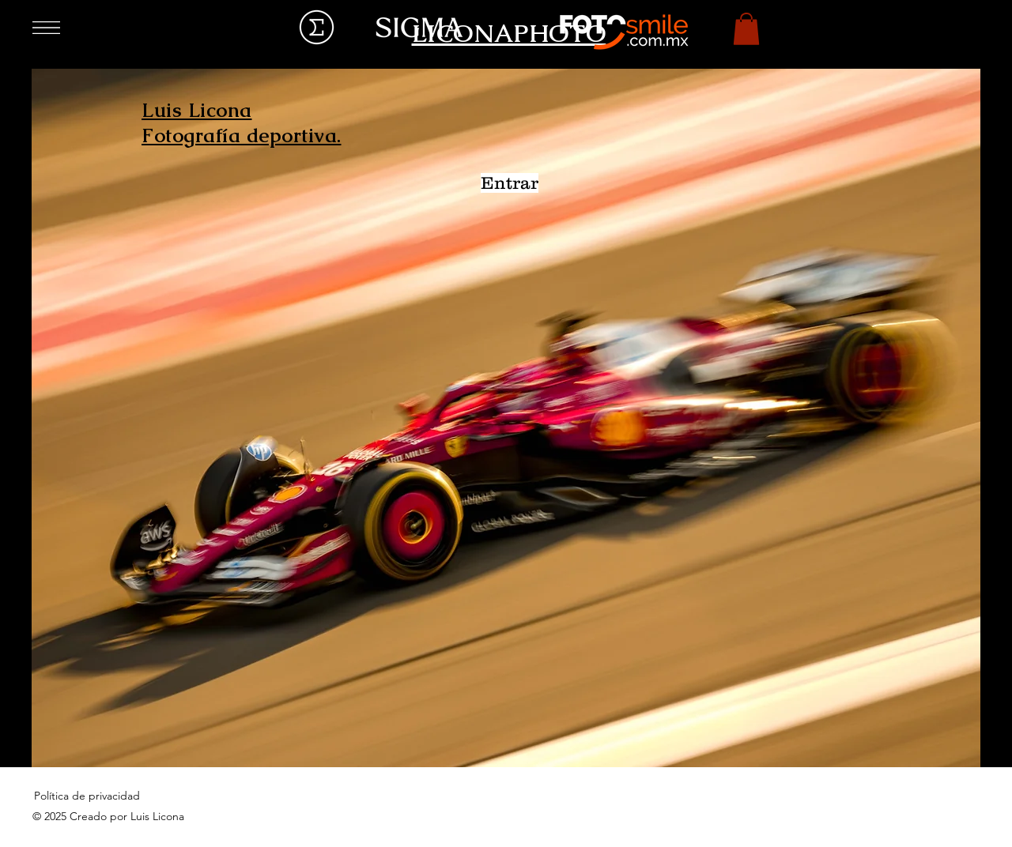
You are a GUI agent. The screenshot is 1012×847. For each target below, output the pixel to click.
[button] (46, 27)
